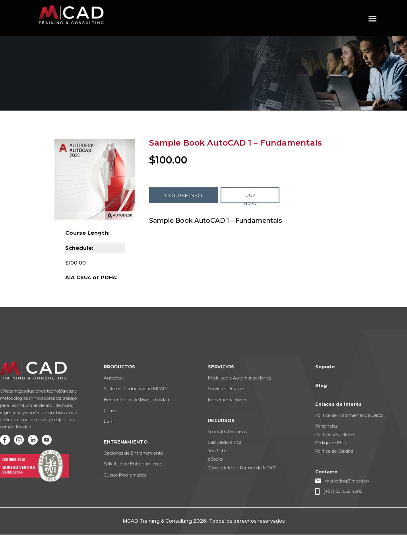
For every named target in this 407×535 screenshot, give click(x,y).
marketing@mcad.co (347, 481)
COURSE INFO (183, 195)
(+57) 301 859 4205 (343, 491)
